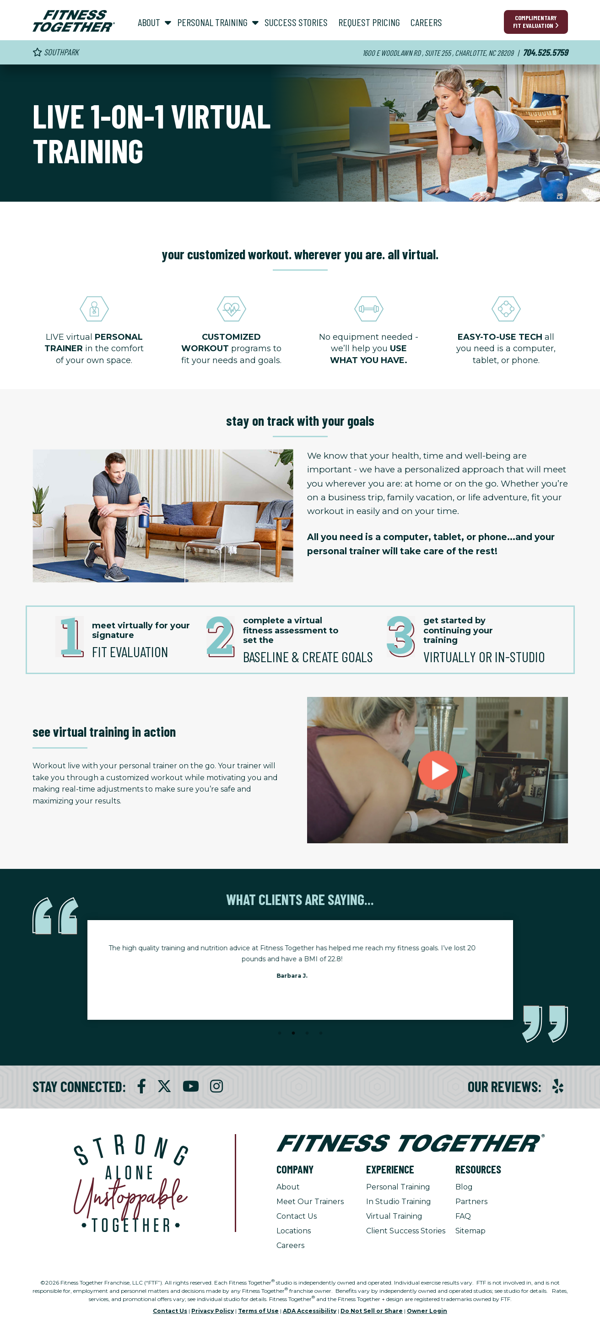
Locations (293, 1231)
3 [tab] (307, 1033)
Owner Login (427, 1310)
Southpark (55, 52)
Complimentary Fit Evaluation (536, 21)
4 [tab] (320, 1033)
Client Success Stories (405, 1231)
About (288, 1187)
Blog (464, 1187)
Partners (471, 1201)
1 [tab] (279, 1033)
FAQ (463, 1216)
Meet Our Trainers (310, 1201)
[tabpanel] (300, 964)
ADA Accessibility (309, 1310)
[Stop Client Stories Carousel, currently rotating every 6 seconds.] (300, 1046)
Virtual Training (394, 1216)
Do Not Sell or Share (372, 1310)
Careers (290, 1245)
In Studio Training (398, 1201)
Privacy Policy (212, 1310)
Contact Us (296, 1216)
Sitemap (470, 1231)
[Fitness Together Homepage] (73, 21)
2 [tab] (293, 1033)
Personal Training (398, 1187)
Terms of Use (258, 1310)
